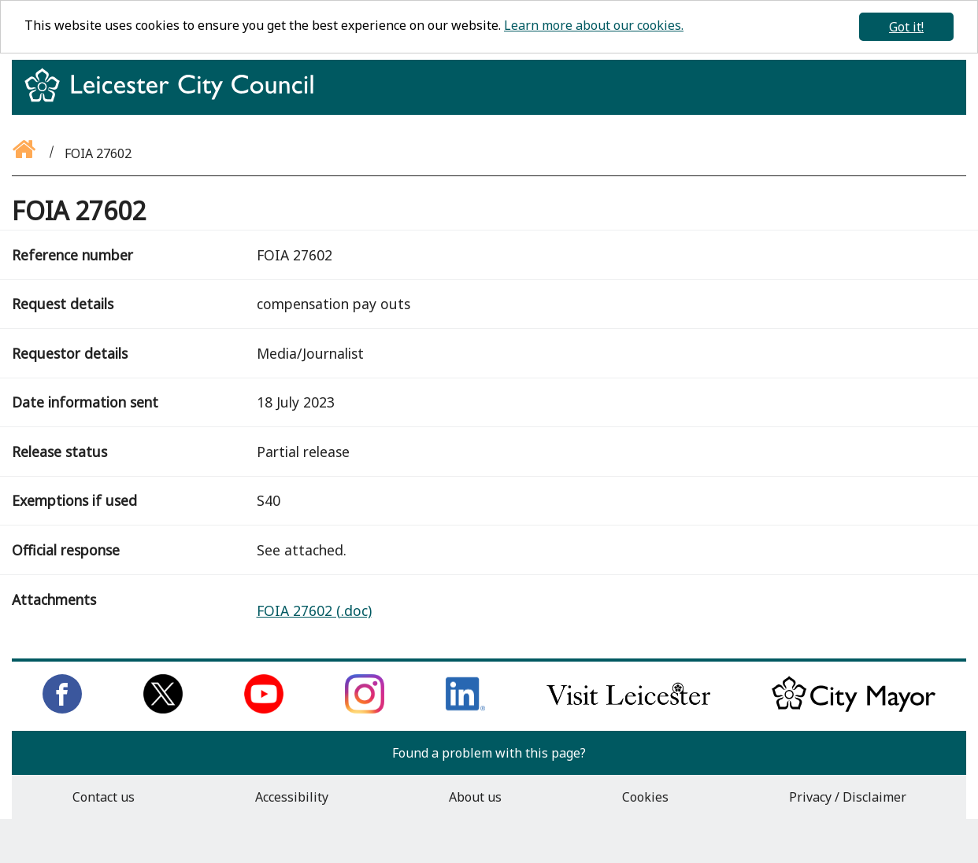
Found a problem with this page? (489, 753)
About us (475, 797)
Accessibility (291, 797)
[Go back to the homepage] (25, 153)
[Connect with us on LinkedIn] (465, 708)
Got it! (906, 26)
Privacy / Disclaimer (847, 797)
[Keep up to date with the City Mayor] (853, 708)
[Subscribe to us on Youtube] (263, 708)
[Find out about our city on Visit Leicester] (628, 708)
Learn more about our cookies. (593, 25)
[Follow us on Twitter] (163, 708)
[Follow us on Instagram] (364, 708)
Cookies (645, 797)
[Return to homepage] (175, 99)
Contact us (103, 797)
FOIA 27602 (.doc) (314, 610)
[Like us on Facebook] (62, 708)
